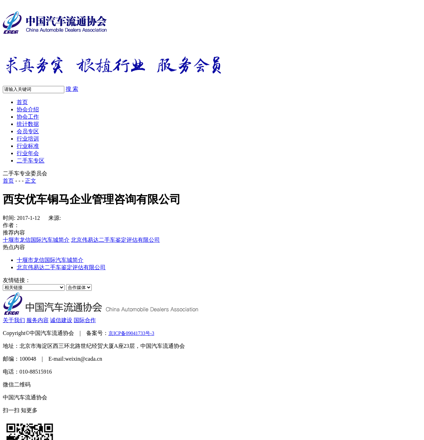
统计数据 (28, 124)
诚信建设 (61, 320)
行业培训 (28, 139)
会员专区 (28, 131)
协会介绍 (28, 109)
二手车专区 (30, 160)
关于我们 (14, 320)
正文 (30, 181)
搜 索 (72, 89)
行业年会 (28, 153)
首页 (22, 102)
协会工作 (28, 117)
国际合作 (85, 320)
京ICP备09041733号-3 (131, 333)
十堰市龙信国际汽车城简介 (36, 240)
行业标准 (28, 146)
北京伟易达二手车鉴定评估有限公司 (115, 240)
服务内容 (37, 320)
